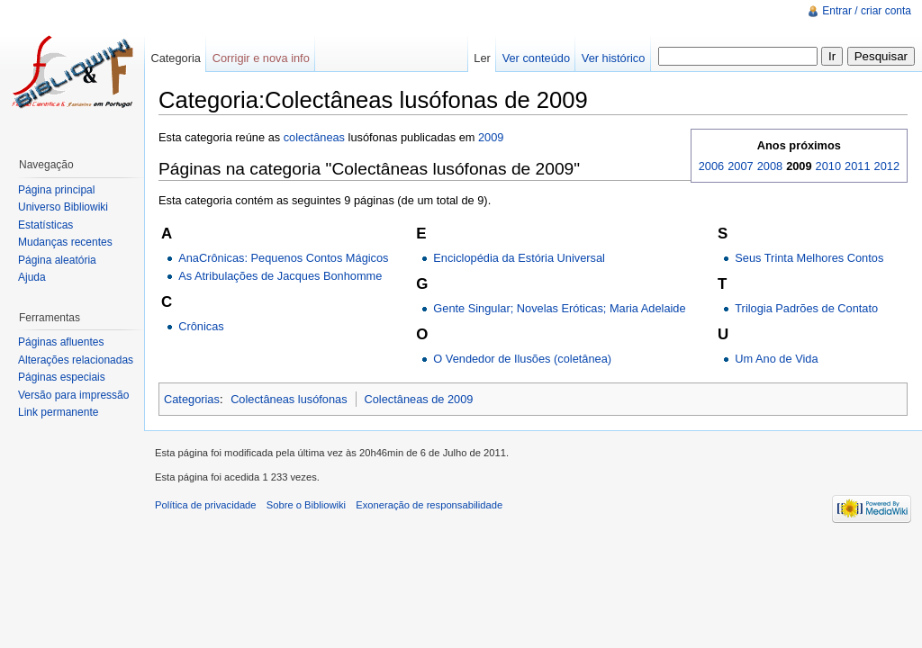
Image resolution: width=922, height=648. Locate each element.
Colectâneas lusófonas (288, 399)
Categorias (192, 399)
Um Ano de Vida (776, 358)
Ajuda (32, 277)
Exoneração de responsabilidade (429, 505)
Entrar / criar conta (866, 10)
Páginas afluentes (61, 342)
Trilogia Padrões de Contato (806, 308)
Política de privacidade (206, 505)
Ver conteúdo (536, 58)
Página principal (56, 190)
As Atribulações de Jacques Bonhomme (280, 276)
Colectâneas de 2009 (419, 399)
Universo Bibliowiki (63, 207)
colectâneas (314, 137)
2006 (711, 166)
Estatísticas (45, 225)
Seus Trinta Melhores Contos (809, 258)
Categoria (175, 58)
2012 (886, 166)
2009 (490, 137)
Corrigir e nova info (261, 58)
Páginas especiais (61, 377)
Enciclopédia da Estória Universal (519, 258)
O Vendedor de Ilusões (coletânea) (522, 358)
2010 (828, 166)
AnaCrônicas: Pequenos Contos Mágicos (283, 258)
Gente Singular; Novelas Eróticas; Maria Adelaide (559, 308)
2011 (857, 166)
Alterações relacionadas (75, 360)
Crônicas (201, 326)
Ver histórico (613, 58)
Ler (482, 58)
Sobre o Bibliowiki (306, 505)
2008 (769, 166)
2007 (740, 166)
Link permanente (58, 412)
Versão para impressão (73, 395)
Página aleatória (57, 260)
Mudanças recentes (65, 242)
